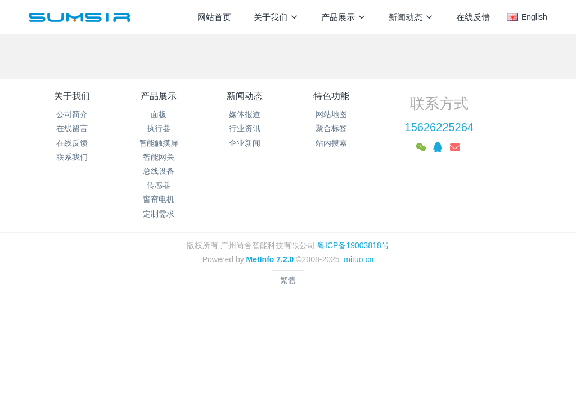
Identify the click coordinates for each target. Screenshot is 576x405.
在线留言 (72, 128)
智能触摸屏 (158, 142)
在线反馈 (72, 142)
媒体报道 (244, 114)
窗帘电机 (158, 199)
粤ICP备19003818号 (353, 245)
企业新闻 (244, 142)
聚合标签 (331, 128)
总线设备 (158, 171)
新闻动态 (245, 96)
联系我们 (72, 156)
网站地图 (331, 114)
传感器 (158, 185)
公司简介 (72, 114)
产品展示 (159, 96)
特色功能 (331, 96)
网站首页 (214, 17)
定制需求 (158, 213)
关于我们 (72, 96)
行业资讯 (244, 128)
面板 (158, 114)
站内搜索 (331, 142)
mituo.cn (359, 259)
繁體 (288, 280)
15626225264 (439, 127)
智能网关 (158, 156)
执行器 (158, 128)
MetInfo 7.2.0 (270, 259)
